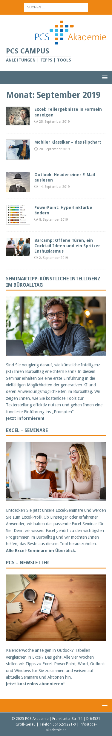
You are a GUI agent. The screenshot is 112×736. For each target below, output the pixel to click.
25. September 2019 (54, 122)
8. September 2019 (53, 220)
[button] (104, 77)
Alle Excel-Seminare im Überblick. (41, 550)
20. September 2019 (54, 149)
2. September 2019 (53, 258)
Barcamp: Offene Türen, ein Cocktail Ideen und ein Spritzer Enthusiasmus (67, 245)
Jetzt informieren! (25, 418)
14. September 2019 (54, 187)
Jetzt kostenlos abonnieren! (35, 683)
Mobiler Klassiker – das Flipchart (67, 142)
